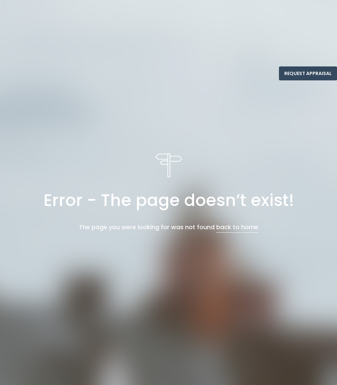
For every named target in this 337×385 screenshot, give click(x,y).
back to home (237, 227)
